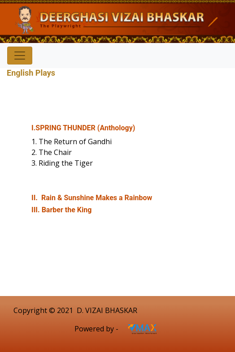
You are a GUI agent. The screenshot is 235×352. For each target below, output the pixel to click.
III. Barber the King (61, 210)
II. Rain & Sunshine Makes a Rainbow (91, 197)
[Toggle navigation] (19, 55)
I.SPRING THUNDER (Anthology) (83, 128)
